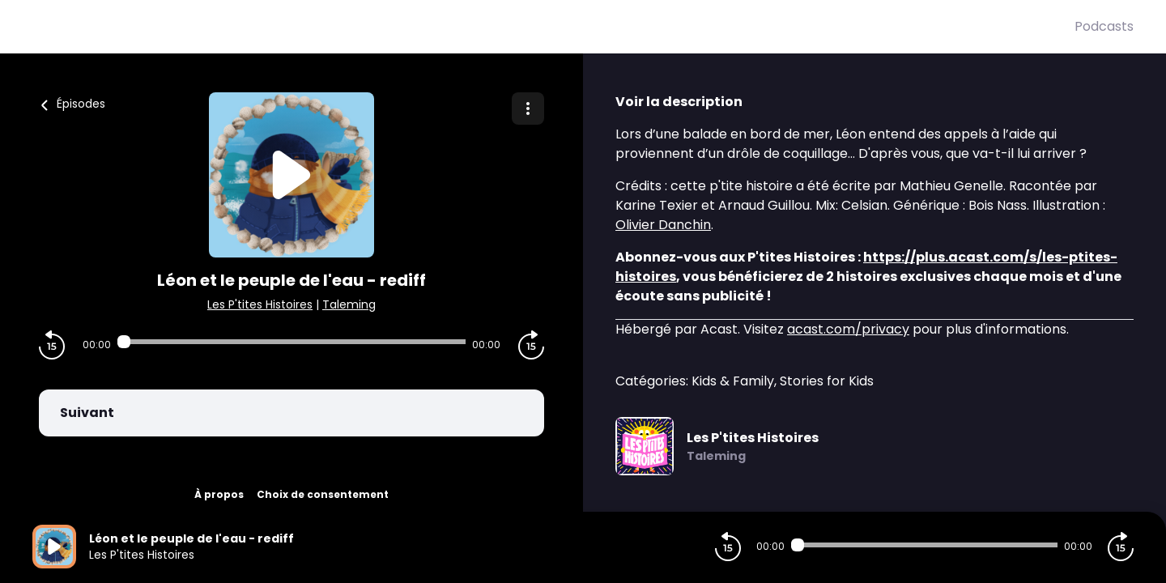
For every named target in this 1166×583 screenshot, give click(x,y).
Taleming (349, 304)
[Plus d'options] (528, 108)
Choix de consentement (323, 494)
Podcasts (1104, 26)
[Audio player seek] (291, 342)
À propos (219, 494)
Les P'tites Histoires (260, 304)
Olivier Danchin (663, 224)
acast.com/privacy (848, 329)
